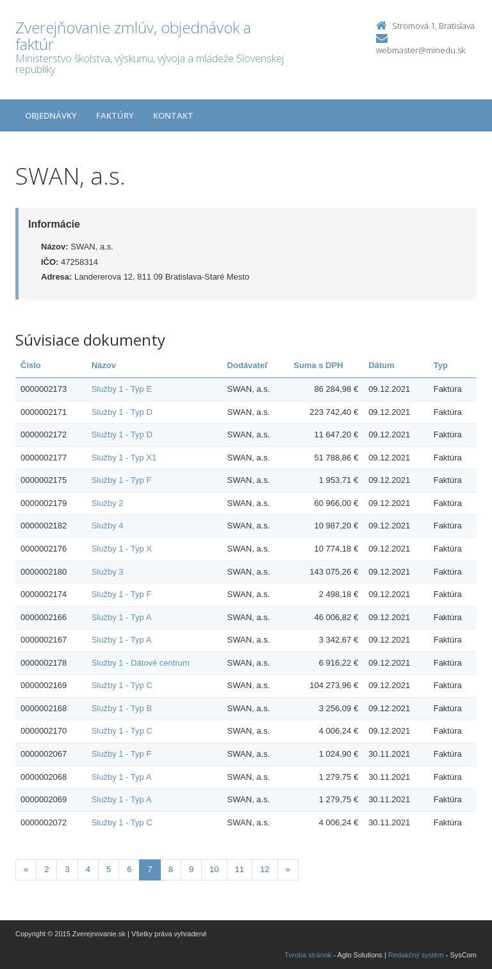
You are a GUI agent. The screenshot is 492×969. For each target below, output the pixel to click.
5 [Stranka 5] (108, 869)
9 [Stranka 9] (191, 869)
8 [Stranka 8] (170, 869)
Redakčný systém (416, 955)
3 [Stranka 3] (67, 869)
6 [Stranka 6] (129, 869)
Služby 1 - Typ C (122, 685)
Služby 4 (108, 525)
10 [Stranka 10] (213, 869)
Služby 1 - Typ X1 (124, 457)
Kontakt (173, 115)
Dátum (381, 365)
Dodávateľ (247, 365)
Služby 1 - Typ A (122, 617)
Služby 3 (108, 572)
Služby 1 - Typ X (122, 548)
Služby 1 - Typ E (122, 389)
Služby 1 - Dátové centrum (141, 663)
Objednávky (51, 115)
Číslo (30, 365)
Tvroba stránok (307, 955)
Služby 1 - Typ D (122, 412)
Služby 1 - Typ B (122, 708)
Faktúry (115, 115)
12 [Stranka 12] (264, 869)
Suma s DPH (318, 365)
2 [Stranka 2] (46, 869)
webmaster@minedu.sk (420, 50)
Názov (104, 365)
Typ (441, 365)
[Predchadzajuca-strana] (26, 870)
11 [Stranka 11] (239, 869)
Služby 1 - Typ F (122, 480)
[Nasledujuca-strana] (288, 870)
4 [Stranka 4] (88, 869)
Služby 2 (108, 503)
